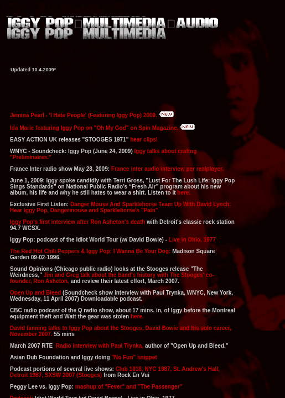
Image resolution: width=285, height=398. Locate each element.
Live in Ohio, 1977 (192, 240)
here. (183, 193)
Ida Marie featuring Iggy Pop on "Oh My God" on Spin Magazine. (95, 128)
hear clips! (144, 140)
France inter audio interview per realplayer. (167, 169)
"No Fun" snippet (134, 357)
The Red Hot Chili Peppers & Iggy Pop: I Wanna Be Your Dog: (91, 251)
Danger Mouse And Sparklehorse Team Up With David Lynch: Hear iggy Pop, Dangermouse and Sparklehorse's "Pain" (120, 207)
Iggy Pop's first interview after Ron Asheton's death (77, 222)
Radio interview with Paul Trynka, (99, 346)
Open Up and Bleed (35, 293)
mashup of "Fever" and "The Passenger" (128, 387)
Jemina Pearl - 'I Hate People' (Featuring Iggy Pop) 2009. (83, 115)
